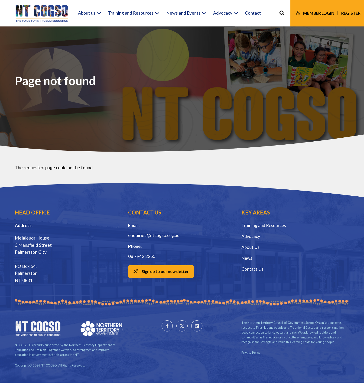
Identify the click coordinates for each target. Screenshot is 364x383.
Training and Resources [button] (131, 13)
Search (282, 13)
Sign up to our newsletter (166, 271)
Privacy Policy (250, 352)
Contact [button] (253, 13)
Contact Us (252, 268)
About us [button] (86, 13)
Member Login (318, 13)
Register (351, 13)
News (247, 257)
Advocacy (251, 236)
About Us (250, 247)
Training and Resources (264, 225)
